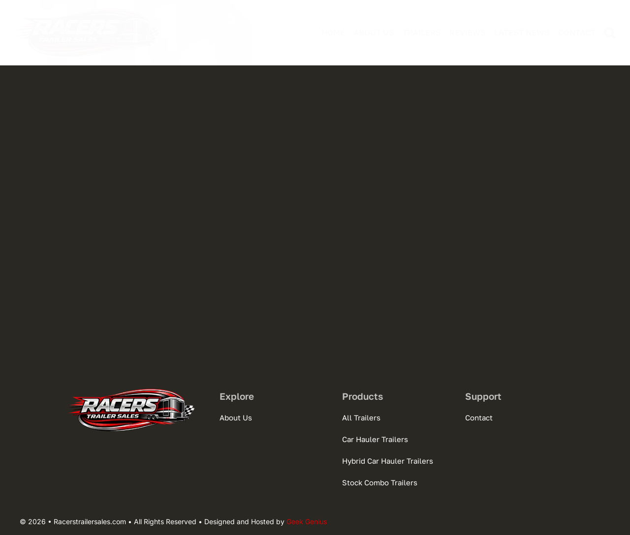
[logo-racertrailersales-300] (88, 10)
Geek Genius (306, 521)
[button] (605, 33)
